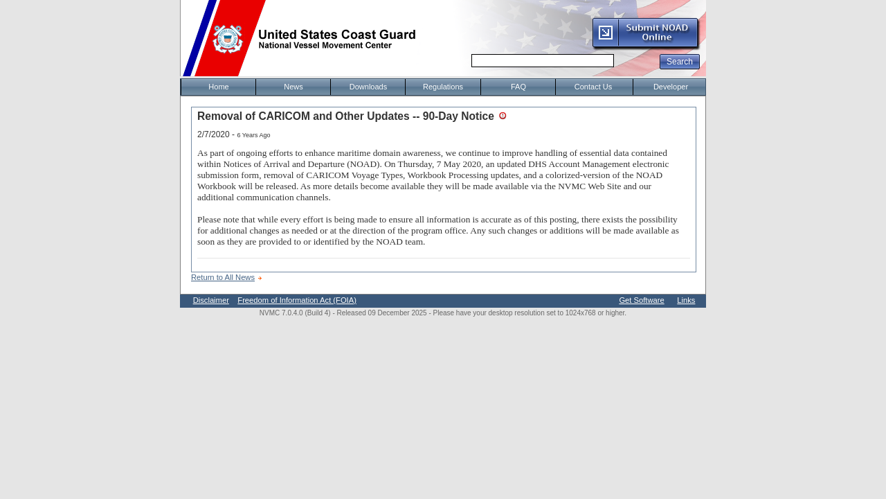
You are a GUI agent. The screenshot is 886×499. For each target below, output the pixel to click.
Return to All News (223, 277)
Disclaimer (211, 300)
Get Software (641, 300)
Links (686, 300)
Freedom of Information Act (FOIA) (296, 300)
